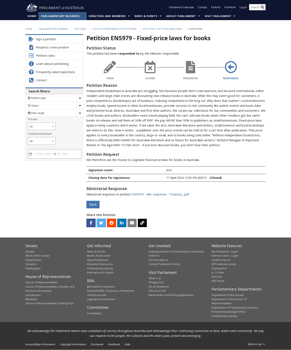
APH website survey (224, 264)
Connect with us (158, 260)
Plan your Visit (157, 291)
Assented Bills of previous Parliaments (110, 291)
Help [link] (127, 344)
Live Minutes (33, 295)
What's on (155, 278)
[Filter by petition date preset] (42, 126)
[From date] (42, 154)
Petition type (37, 98)
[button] (91, 223)
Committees (94, 313)
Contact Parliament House (164, 264)
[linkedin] (121, 223)
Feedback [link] (114, 344)
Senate (29, 252)
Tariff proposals (97, 295)
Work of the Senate (37, 256)
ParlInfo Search (221, 260)
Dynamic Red (33, 260)
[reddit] (111, 223)
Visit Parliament (218, 16)
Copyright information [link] (73, 344)
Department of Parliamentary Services (235, 307)
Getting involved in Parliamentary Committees (176, 252)
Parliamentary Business (60, 16)
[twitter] (101, 223)
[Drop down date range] (80, 113)
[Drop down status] (80, 105)
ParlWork (230, 8)
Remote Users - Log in (225, 256)
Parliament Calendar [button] (181, 8)
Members (31, 299)
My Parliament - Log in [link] (225, 252)
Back (93, 204)
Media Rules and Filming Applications (171, 295)
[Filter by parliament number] (42, 141)
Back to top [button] (257, 344)
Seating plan (33, 268)
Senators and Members (107, 16)
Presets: (33, 119)
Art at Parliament (159, 287)
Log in (243, 8)
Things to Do (156, 282)
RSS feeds (218, 281)
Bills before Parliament (101, 287)
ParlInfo (216, 8)
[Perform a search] (262, 8)
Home (31, 16)
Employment (219, 268)
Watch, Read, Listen (99, 256)
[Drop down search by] (80, 98)
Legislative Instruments (101, 299)
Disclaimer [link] (97, 344)
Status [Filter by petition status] (33, 105)
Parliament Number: (40, 133)
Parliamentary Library (100, 268)
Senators (31, 264)
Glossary (217, 277)
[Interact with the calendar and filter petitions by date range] (30, 154)
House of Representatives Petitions (114, 29)
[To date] (65, 154)
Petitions (80, 29)
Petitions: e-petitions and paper (162, 29)
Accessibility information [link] (40, 344)
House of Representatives (41, 282)
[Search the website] (257, 8)
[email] (132, 223)
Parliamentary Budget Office (229, 312)
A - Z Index (218, 272)
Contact (202, 8)
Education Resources (100, 264)
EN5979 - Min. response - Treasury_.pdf (160, 194)
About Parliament (181, 16)
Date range (36, 113)
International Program (100, 272)
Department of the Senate (228, 295)
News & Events (146, 16)
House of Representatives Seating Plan (49, 303)
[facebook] (91, 223)
